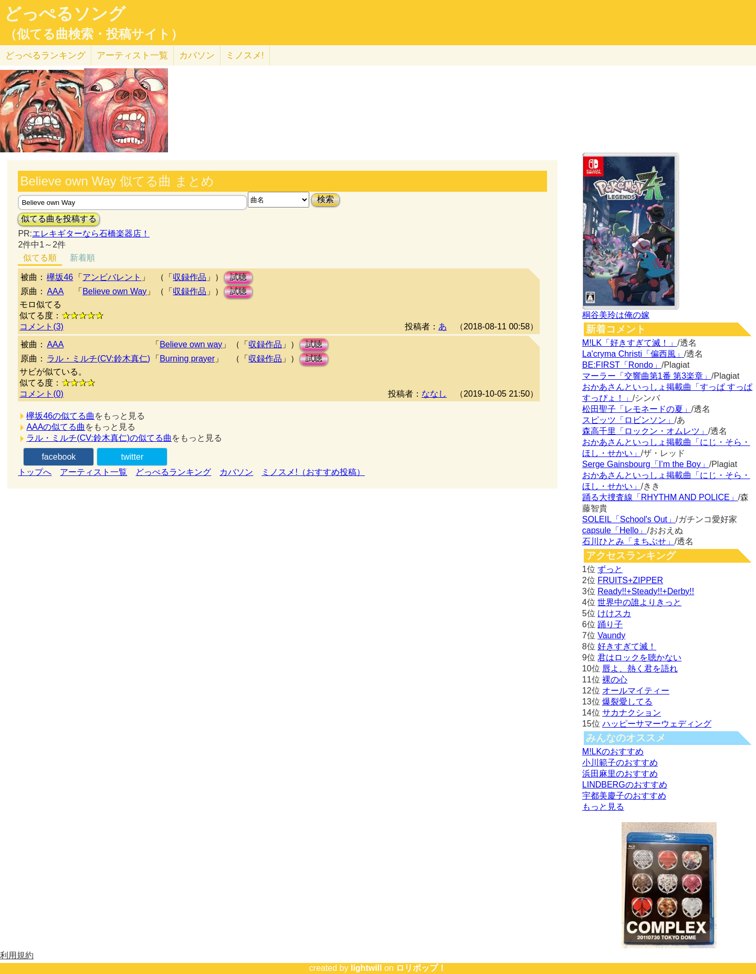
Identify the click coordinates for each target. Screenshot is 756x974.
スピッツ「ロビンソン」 (628, 420)
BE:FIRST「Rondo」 (622, 364)
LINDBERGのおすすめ (624, 784)
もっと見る (603, 806)
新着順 (82, 257)
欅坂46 (60, 277)
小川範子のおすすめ (620, 762)
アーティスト (132, 55)
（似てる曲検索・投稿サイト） (93, 34)
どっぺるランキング (173, 472)
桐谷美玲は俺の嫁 (615, 314)
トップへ (34, 472)
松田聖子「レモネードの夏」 (636, 409)
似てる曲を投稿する (59, 218)
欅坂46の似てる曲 (60, 415)
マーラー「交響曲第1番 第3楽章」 (646, 375)
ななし (434, 393)
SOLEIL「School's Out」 (629, 519)
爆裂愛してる (627, 701)
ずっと (610, 569)
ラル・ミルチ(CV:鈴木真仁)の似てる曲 (99, 437)
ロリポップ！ (421, 967)
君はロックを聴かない (639, 657)
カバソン (197, 55)
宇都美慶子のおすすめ (624, 795)
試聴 (238, 277)
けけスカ (614, 613)
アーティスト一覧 (93, 472)
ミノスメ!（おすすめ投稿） (312, 472)
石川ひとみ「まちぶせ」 (628, 541)
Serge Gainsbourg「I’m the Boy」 (645, 464)
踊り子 (610, 624)
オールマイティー (635, 690)
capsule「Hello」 (614, 530)
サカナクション (631, 712)
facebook (58, 456)
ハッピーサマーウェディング (656, 723)
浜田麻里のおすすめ (620, 773)
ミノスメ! (245, 55)
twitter (132, 456)
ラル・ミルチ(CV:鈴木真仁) (98, 358)
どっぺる (45, 55)
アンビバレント (111, 277)
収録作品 (189, 277)
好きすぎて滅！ (626, 646)
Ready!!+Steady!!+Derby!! (645, 591)
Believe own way (191, 344)
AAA (55, 291)
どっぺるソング (64, 13)
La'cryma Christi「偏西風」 (633, 353)
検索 (325, 199)
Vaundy (611, 635)
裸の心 (614, 679)
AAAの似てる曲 (55, 426)
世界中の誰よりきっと (639, 602)
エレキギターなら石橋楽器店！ (91, 233)
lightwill (366, 967)
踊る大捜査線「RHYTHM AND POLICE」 (660, 497)
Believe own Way (114, 291)
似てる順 (40, 257)
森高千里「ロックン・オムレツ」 (645, 431)
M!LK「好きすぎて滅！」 (629, 342)
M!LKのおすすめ (613, 751)
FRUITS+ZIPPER (630, 580)
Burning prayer (187, 358)
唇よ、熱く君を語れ (640, 668)
